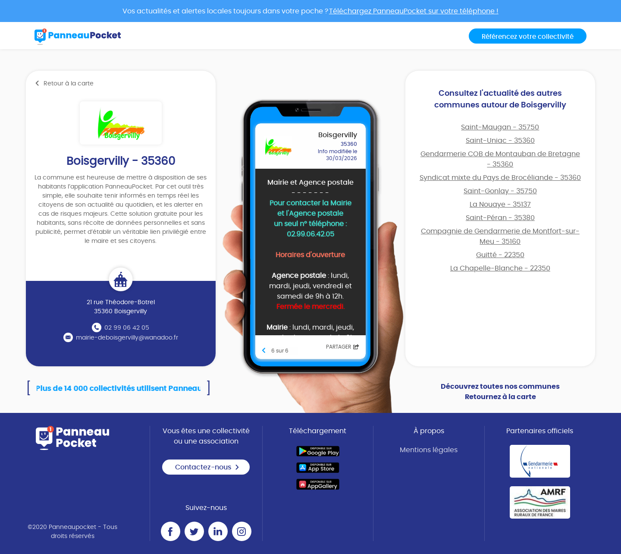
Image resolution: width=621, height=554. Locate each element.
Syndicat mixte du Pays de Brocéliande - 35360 (500, 177)
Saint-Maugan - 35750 (500, 127)
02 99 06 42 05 (126, 328)
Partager (342, 346)
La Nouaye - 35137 (500, 204)
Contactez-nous (207, 467)
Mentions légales (429, 450)
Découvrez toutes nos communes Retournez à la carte (500, 391)
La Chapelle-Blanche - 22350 (500, 268)
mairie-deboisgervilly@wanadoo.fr (127, 338)
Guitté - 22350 (500, 255)
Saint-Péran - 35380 (500, 217)
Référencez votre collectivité (528, 37)
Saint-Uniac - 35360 (500, 140)
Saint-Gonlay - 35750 (500, 191)
